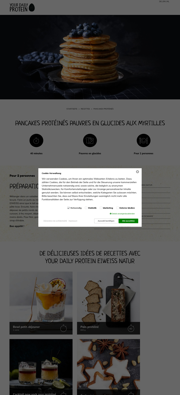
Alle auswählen (128, 221)
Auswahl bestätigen (106, 221)
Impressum (73, 221)
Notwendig (76, 208)
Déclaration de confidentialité (55, 221)
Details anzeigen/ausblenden (123, 214)
